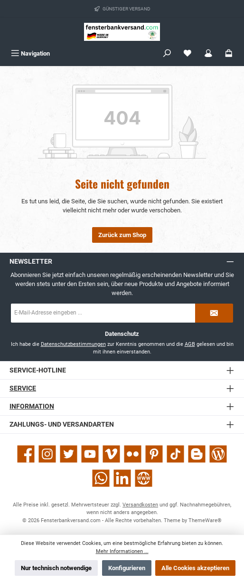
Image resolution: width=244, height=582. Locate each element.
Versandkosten (140, 505)
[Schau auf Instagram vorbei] (47, 454)
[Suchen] (167, 53)
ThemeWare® (205, 520)
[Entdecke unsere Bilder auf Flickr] (132, 454)
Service (22, 388)
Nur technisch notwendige (56, 568)
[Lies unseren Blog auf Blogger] (196, 454)
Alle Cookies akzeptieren (195, 568)
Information (31, 406)
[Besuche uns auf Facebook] (26, 454)
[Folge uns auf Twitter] (68, 454)
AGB (190, 344)
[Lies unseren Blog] (218, 454)
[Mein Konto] (208, 53)
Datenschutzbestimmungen (73, 344)
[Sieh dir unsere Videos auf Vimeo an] (111, 454)
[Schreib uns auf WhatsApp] (101, 478)
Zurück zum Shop (122, 235)
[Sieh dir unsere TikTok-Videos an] (175, 454)
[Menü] (30, 53)
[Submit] (214, 313)
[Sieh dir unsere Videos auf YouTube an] (90, 454)
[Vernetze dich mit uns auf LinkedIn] (122, 478)
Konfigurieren (126, 568)
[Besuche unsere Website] (143, 478)
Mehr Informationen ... (122, 551)
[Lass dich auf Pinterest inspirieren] (154, 454)
